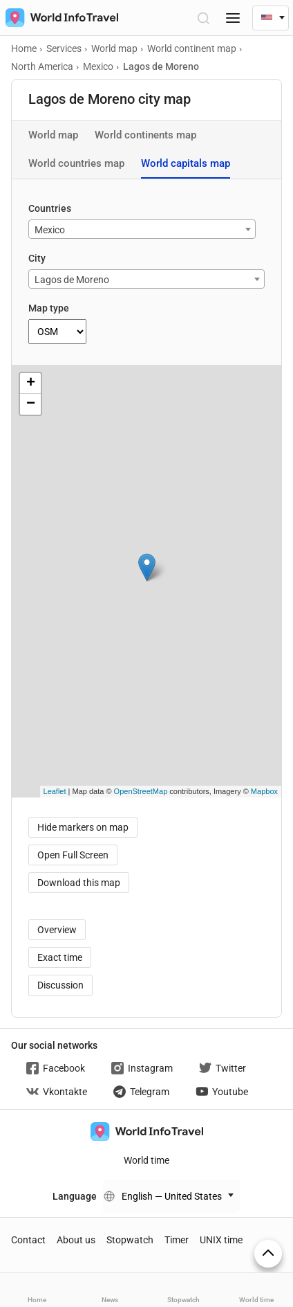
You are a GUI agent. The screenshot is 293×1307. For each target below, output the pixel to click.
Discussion (60, 985)
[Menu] (233, 17)
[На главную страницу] (59, 17)
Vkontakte (56, 1091)
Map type (48, 308)
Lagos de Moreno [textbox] (72, 279)
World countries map (76, 163)
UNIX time (221, 1239)
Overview (57, 929)
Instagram (142, 1068)
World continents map (145, 135)
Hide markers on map (83, 827)
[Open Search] (203, 17)
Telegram (141, 1091)
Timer (176, 1239)
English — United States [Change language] (172, 1196)
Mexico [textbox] (50, 229)
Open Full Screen (72, 854)
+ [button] (30, 383)
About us (76, 1239)
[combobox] (142, 229)
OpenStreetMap (141, 791)
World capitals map (185, 163)
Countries (49, 208)
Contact (28, 1239)
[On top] (268, 1254)
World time (146, 1160)
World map (53, 135)
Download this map (78, 882)
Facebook (55, 1068)
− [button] (30, 404)
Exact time (59, 957)
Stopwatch (129, 1239)
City (37, 258)
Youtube (222, 1091)
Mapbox (264, 791)
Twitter (222, 1068)
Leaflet (55, 791)
